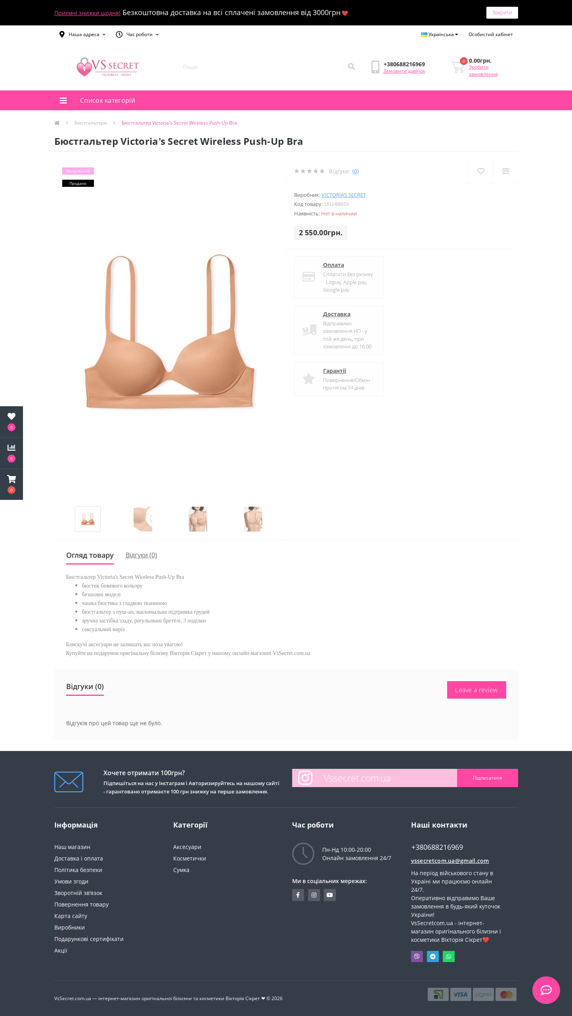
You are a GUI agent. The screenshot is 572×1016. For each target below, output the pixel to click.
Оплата (333, 265)
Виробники (69, 927)
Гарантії (334, 371)
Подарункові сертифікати (89, 939)
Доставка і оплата (78, 858)
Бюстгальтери (91, 122)
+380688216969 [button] (437, 847)
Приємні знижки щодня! (87, 13)
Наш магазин (72, 847)
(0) (355, 171)
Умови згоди (71, 881)
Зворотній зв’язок (78, 893)
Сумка (181, 870)
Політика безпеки (78, 870)
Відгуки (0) (141, 555)
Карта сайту (70, 916)
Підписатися (487, 777)
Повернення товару (81, 904)
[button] (82, 34)
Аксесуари (187, 847)
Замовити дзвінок (404, 70)
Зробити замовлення (483, 70)
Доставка (336, 314)
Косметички (189, 858)
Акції (60, 950)
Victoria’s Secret (343, 194)
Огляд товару (90, 555)
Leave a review (476, 690)
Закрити (502, 12)
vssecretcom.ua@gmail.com (450, 860)
